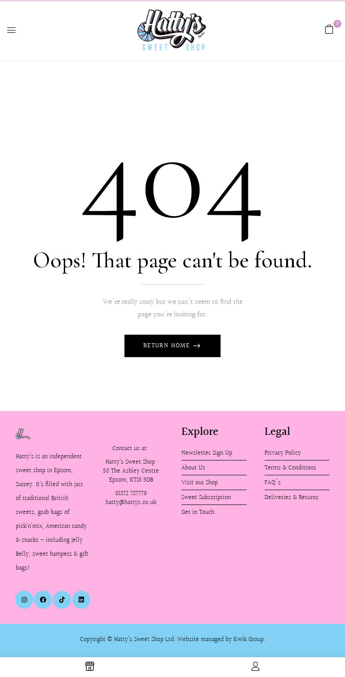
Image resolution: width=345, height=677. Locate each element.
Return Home (167, 346)
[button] (329, 29)
